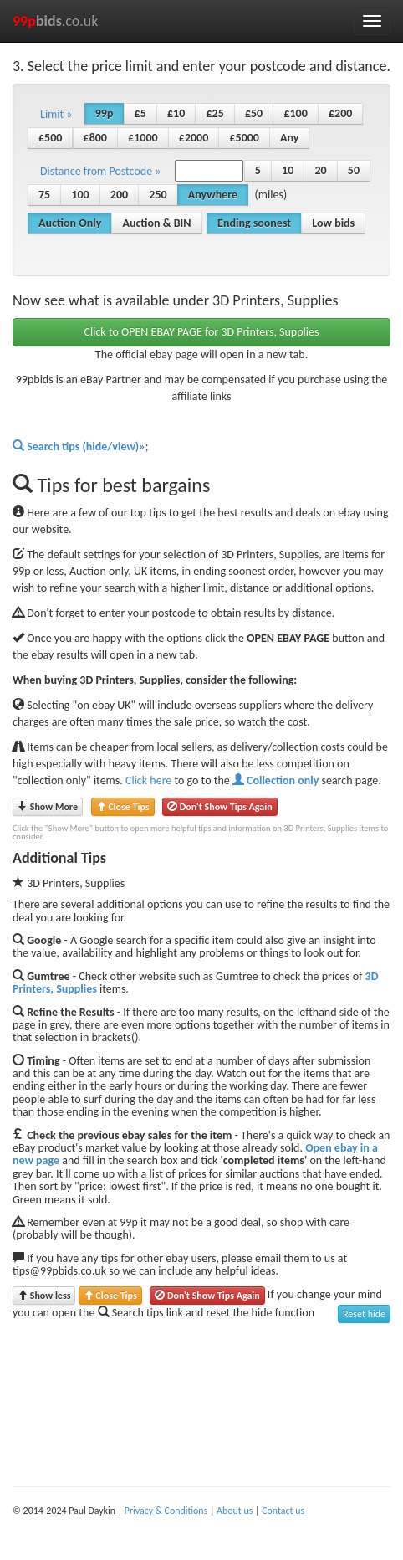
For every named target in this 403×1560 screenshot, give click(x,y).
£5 (140, 113)
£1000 (142, 138)
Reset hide (364, 1314)
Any (289, 138)
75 (44, 194)
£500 (50, 138)
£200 (340, 113)
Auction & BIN (156, 223)
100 (80, 194)
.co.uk (56, 21)
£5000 (243, 138)
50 (354, 170)
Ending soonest (254, 223)
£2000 (193, 138)
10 (287, 170)
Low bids (333, 223)
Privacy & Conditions (166, 1510)
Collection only (275, 780)
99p (104, 113)
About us (235, 1510)
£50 (254, 113)
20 (320, 170)
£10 (176, 113)
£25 (214, 113)
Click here (148, 780)
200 (119, 194)
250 (157, 194)
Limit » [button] (56, 114)
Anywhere (212, 194)
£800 (95, 138)
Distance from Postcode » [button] (100, 171)
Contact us (283, 1510)
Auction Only (69, 223)
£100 (295, 113)
